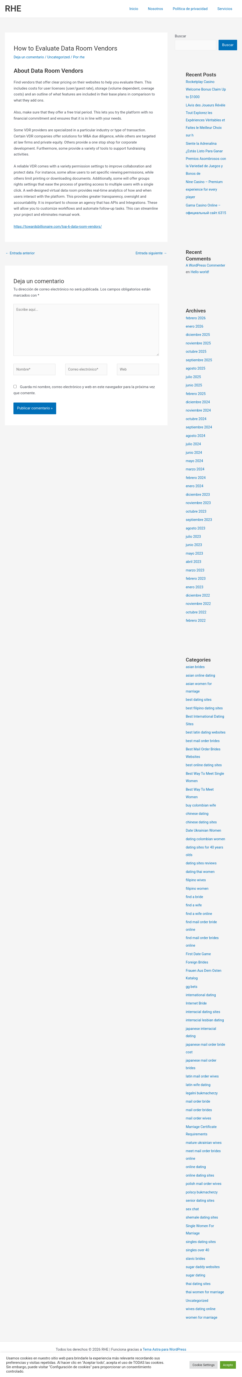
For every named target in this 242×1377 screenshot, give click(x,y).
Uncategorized (60, 57)
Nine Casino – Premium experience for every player (205, 187)
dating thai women (201, 887)
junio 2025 (194, 395)
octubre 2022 (196, 617)
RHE (13, 9)
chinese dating (198, 823)
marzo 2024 (195, 477)
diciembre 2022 (198, 601)
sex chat (193, 1217)
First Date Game (199, 967)
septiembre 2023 (199, 527)
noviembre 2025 (199, 354)
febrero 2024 (196, 485)
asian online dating (201, 680)
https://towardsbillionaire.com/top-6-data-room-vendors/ (60, 226)
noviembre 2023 (199, 510)
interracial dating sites (204, 1024)
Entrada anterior (20, 253)
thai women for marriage (206, 1299)
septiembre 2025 (199, 370)
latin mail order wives (203, 1087)
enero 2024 (195, 494)
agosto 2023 (196, 535)
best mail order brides (203, 751)
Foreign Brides (197, 975)
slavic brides (196, 1266)
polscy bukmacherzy (202, 1201)
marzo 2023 (195, 576)
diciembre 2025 (198, 345)
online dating (196, 1176)
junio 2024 (194, 461)
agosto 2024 (196, 444)
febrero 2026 (196, 329)
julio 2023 (194, 543)
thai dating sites (199, 1290)
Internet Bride (197, 1016)
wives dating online (201, 1315)
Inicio (142, 9)
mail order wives (199, 1129)
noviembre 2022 (199, 609)
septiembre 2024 (199, 436)
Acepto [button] (228, 1365)
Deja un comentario (29, 57)
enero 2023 (195, 592)
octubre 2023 (196, 518)
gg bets (192, 999)
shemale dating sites (203, 1225)
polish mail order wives (204, 1193)
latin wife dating (199, 1096)
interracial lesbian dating (206, 1032)
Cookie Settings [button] (203, 1365)
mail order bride (198, 1112)
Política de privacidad (193, 9)
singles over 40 (198, 1257)
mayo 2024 (195, 469)
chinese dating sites (202, 831)
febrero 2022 (196, 625)
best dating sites (199, 704)
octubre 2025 (196, 362)
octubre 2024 (196, 428)
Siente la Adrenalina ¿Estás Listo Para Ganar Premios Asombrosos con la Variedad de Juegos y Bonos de (205, 157)
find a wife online (199, 928)
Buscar (180, 36)
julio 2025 (194, 386)
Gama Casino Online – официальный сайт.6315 (204, 210)
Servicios (226, 9)
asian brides (196, 672)
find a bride (195, 912)
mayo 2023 (195, 560)
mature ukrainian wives (204, 1152)
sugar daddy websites (203, 1274)
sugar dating (196, 1282)
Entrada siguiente (150, 253)
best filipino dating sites (205, 712)
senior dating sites (201, 1209)
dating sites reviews (202, 879)
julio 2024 (194, 452)
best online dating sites (204, 775)
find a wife (194, 920)
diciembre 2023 (198, 502)
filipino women (198, 903)
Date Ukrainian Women (204, 839)
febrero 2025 (196, 403)
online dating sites (201, 1184)
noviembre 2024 (199, 419)
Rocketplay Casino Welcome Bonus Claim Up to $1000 (204, 89)
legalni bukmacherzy (202, 1104)
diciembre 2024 (198, 411)
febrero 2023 (196, 584)
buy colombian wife (201, 814)
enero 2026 (195, 337)
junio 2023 (194, 551)
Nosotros (161, 9)
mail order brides (199, 1120)
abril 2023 (194, 568)
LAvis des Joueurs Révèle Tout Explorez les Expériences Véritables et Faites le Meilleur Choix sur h (205, 119)
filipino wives (196, 895)
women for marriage (202, 1323)
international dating (201, 1008)
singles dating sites (201, 1249)
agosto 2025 (196, 378)
